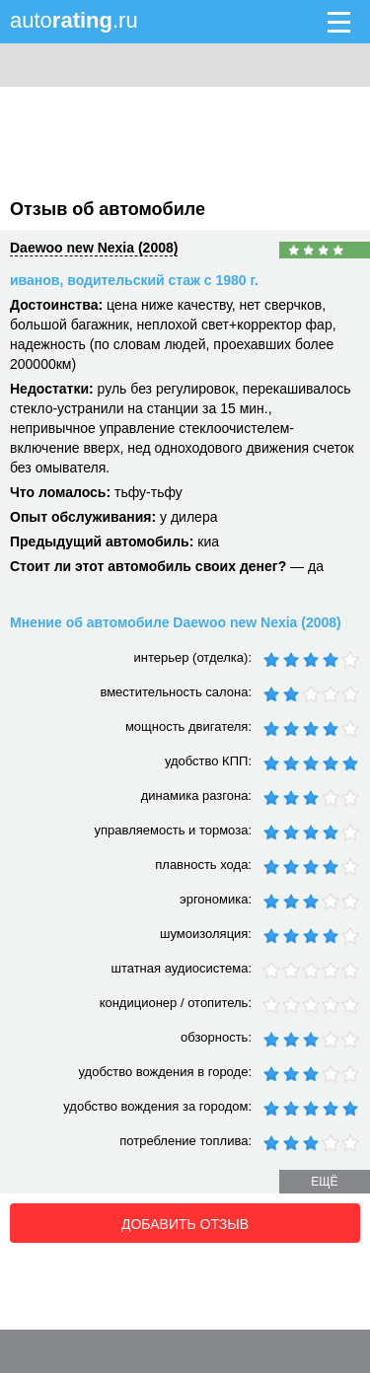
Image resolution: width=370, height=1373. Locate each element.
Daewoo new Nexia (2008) (94, 247)
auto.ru (74, 20)
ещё (324, 1182)
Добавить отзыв (185, 1224)
